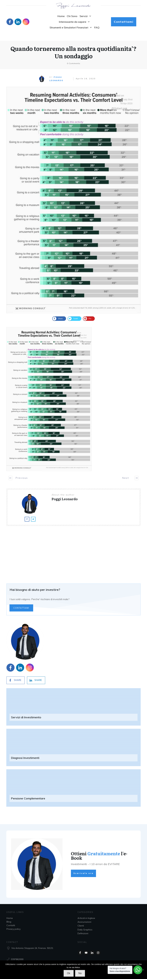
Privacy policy (13, 929)
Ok (68, 973)
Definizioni (83, 933)
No (80, 973)
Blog (8, 921)
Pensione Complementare (28, 796)
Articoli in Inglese (86, 918)
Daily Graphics (85, 929)
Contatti (10, 925)
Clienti (81, 925)
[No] (143, 969)
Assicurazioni (84, 921)
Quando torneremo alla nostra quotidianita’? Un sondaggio (73, 45)
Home (9, 918)
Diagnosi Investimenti (25, 755)
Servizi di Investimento (26, 715)
